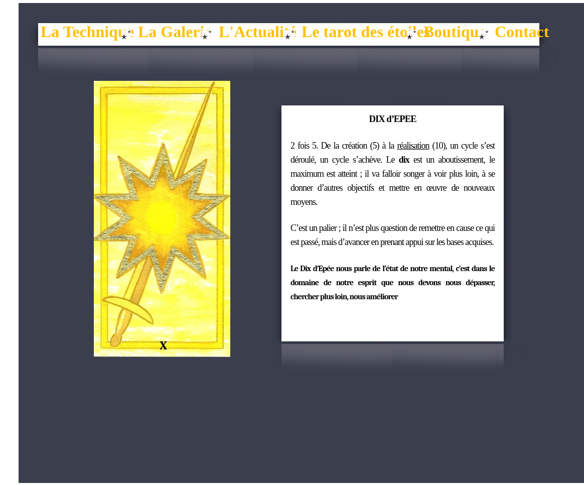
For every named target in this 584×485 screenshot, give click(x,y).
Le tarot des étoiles (366, 32)
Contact (522, 32)
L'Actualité (258, 32)
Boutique (454, 32)
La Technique (87, 32)
